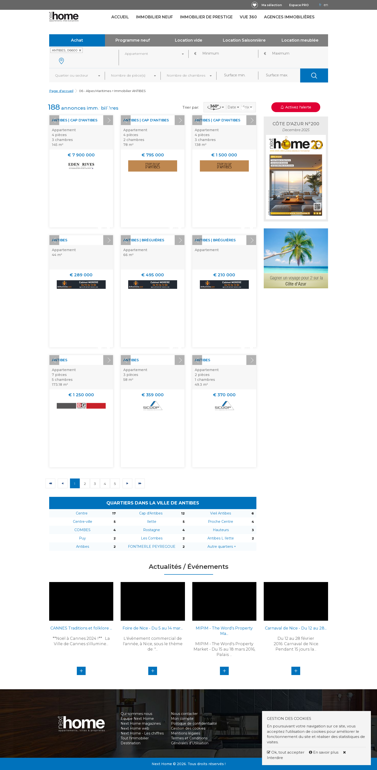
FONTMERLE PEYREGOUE (151, 546)
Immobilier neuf (154, 17)
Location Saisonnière (244, 40)
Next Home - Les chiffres (142, 733)
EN (326, 5)
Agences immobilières (289, 17)
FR (320, 5)
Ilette (151, 521)
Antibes (82, 546)
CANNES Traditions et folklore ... (81, 628)
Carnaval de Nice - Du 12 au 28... (296, 628)
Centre (82, 513)
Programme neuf (132, 40)
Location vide (188, 40)
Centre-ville (82, 521)
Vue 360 (248, 17)
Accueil (120, 17)
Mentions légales (185, 733)
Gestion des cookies (188, 728)
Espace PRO (299, 5)
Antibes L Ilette (220, 538)
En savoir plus (324, 752)
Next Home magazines (141, 723)
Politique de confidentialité (194, 723)
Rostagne (151, 530)
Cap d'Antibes (150, 513)
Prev (54, 120)
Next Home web (135, 728)
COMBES (82, 530)
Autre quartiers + (221, 546)
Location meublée (300, 40)
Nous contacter (184, 714)
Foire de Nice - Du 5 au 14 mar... (153, 628)
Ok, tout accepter (285, 752)
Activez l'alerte (296, 107)
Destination (130, 743)
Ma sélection (272, 5)
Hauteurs (221, 530)
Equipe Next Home (137, 718)
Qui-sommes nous (136, 714)
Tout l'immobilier (135, 738)
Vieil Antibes (220, 513)
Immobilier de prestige (206, 17)
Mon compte (182, 718)
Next (108, 120)
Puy (82, 538)
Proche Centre (220, 521)
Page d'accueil (61, 91)
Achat (77, 40)
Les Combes (151, 538)
